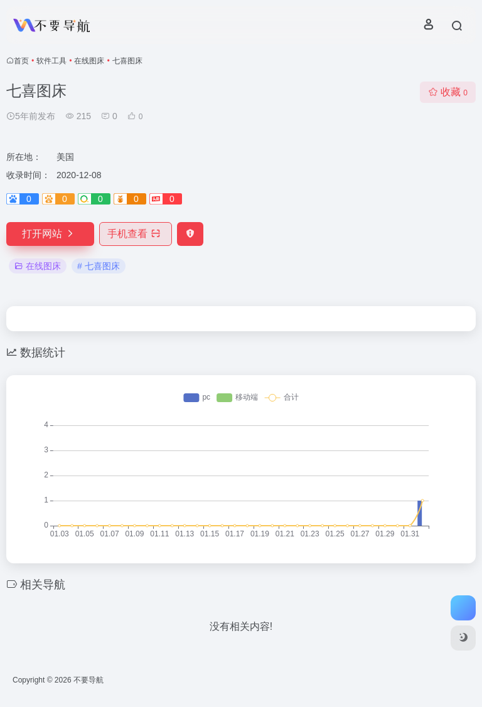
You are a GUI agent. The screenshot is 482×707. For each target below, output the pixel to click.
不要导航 (88, 680)
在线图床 (89, 60)
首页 (21, 60)
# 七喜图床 (98, 266)
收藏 (448, 92)
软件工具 (51, 60)
